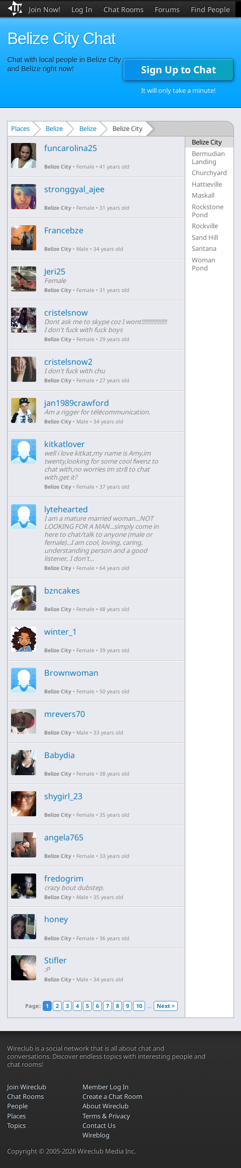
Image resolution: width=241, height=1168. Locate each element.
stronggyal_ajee (74, 189)
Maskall (203, 195)
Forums (167, 9)
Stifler (55, 960)
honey (56, 919)
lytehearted (66, 509)
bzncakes (62, 591)
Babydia (59, 755)
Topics (16, 1125)
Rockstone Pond (207, 210)
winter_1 (60, 632)
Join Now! (44, 9)
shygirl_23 (63, 796)
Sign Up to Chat (178, 69)
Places (20, 128)
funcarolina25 (70, 148)
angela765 (63, 837)
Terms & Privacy (106, 1116)
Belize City (57, 166)
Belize (54, 128)
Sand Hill (205, 237)
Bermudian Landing (208, 157)
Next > (166, 1005)
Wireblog (95, 1135)
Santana (204, 248)
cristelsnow (66, 313)
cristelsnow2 (68, 362)
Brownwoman (71, 673)
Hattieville (207, 184)
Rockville (205, 225)
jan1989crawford (76, 403)
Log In (81, 9)
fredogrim (63, 878)
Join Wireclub (26, 1087)
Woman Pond (203, 263)
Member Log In (105, 1087)
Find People (210, 9)
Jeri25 (54, 271)
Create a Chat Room (112, 1096)
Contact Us (98, 1125)
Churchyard (209, 172)
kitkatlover (64, 444)
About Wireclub (105, 1106)
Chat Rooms (123, 9)
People (17, 1106)
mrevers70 (64, 714)
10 (139, 1005)
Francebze (63, 230)
